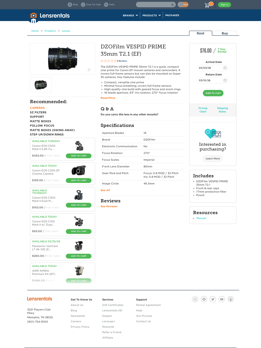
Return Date (214, 74)
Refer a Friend (111, 332)
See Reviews (109, 206)
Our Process (144, 315)
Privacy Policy (80, 326)
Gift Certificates (112, 305)
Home (35, 31)
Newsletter (78, 315)
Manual (201, 218)
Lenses (66, 31)
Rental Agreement (148, 305)
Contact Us (143, 321)
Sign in (224, 4)
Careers (76, 321)
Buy (225, 33)
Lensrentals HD (112, 310)
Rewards (108, 326)
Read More (108, 97)
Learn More (213, 158)
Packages (172, 15)
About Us (77, 305)
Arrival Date (214, 62)
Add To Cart (213, 93)
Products (50, 31)
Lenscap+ (108, 321)
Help (139, 310)
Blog (74, 310)
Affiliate (107, 337)
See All (105, 190)
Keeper (107, 315)
